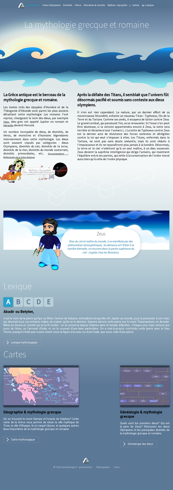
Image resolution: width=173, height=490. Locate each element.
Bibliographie (103, 472)
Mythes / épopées (117, 5)
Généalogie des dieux (141, 449)
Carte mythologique (23, 445)
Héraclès (9, 125)
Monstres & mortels (94, 5)
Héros (78, 5)
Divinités (67, 5)
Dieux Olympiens (52, 5)
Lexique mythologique (24, 347)
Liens (115, 472)
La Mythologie (32, 5)
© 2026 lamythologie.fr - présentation (74, 472)
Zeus (6, 121)
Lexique (149, 5)
